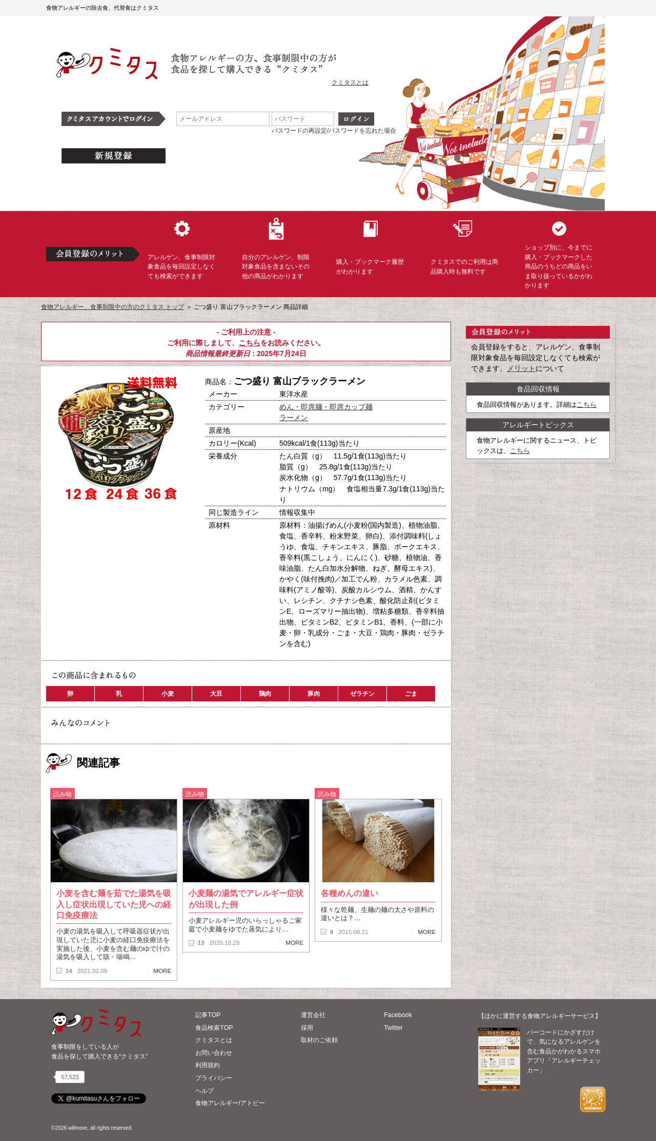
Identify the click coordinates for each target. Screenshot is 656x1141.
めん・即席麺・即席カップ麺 (326, 407)
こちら (249, 343)
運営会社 (313, 1015)
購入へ (79, 522)
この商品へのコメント (80, 540)
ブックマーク (149, 522)
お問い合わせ (213, 1052)
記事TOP (207, 1015)
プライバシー (213, 1078)
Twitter (393, 1027)
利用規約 (207, 1065)
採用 (307, 1027)
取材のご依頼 (319, 1040)
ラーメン (293, 417)
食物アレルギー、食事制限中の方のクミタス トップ (112, 306)
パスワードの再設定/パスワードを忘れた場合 (334, 130)
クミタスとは (350, 82)
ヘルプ (204, 1090)
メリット (521, 368)
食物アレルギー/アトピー (229, 1103)
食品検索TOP (214, 1027)
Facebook (398, 1015)
